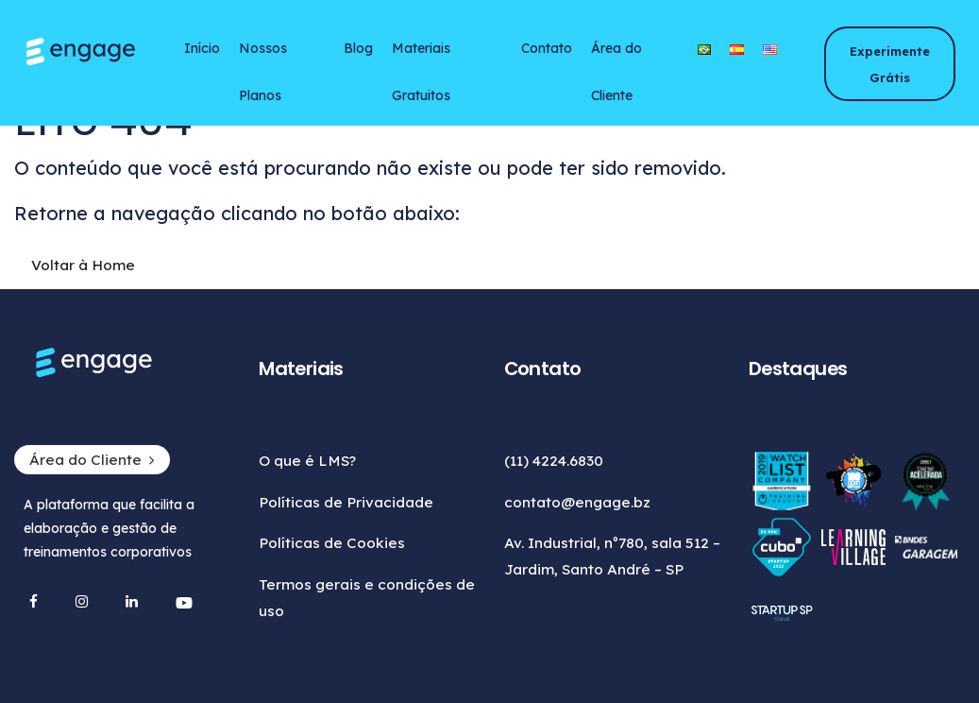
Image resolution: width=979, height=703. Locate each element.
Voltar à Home (83, 265)
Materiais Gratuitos (421, 56)
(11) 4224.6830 (553, 461)
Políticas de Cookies (332, 543)
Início (202, 48)
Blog (358, 48)
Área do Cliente (616, 56)
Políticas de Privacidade (346, 502)
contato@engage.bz (577, 502)
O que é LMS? (307, 461)
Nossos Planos (263, 56)
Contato (546, 48)
